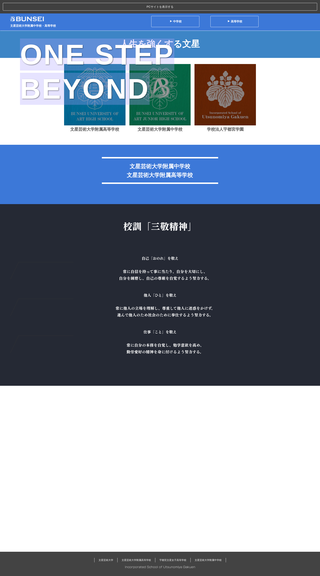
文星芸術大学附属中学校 (208, 560)
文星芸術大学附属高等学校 (136, 560)
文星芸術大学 (106, 560)
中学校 (176, 8)
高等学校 (234, 8)
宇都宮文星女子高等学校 (172, 560)
